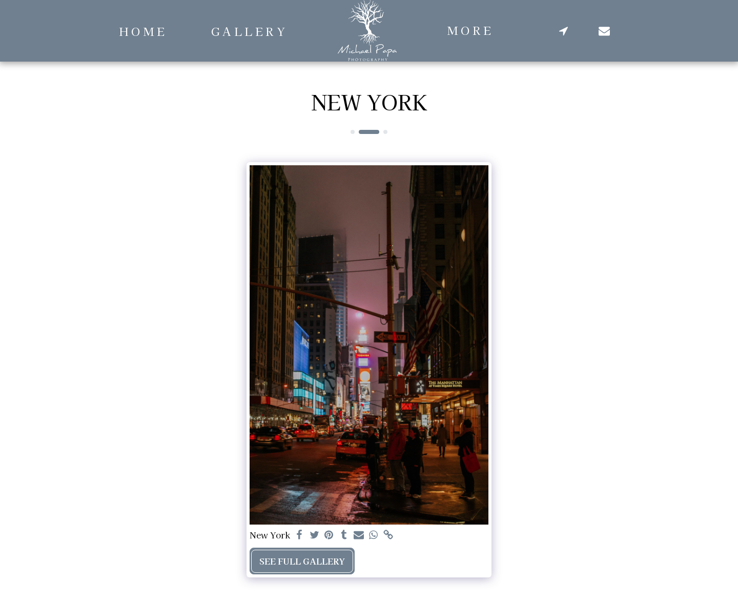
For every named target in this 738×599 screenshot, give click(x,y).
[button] (563, 30)
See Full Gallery (302, 561)
